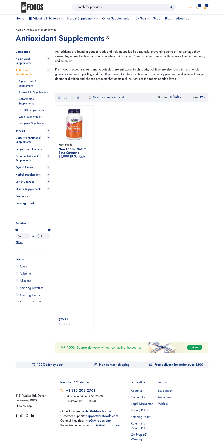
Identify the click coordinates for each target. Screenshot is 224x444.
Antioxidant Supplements (24, 72)
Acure (23, 271)
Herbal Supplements (28, 179)
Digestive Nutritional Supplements (28, 145)
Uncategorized (25, 208)
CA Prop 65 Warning (139, 394)
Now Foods (65, 146)
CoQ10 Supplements (32, 114)
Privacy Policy (140, 367)
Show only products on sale (107, 97)
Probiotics (22, 201)
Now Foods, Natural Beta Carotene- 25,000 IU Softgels (72, 154)
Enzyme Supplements (29, 154)
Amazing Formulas (31, 292)
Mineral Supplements (28, 194)
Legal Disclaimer (142, 361)
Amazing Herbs (30, 300)
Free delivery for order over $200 (178, 322)
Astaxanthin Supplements (27, 94)
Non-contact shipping (114, 322)
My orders (164, 354)
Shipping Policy (141, 374)
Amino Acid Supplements (23, 61)
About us (136, 348)
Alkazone (25, 285)
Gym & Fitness (24, 172)
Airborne (25, 278)
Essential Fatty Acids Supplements (28, 163)
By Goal (21, 135)
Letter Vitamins (25, 186)
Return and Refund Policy (140, 383)
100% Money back (50, 322)
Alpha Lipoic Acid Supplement (30, 83)
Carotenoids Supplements (27, 105)
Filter (19, 247)
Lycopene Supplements (34, 128)
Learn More (139, 432)
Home (19, 30)
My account (165, 348)
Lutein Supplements (31, 121)
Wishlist (197, 7)
